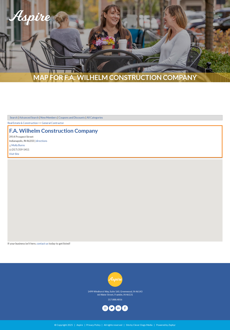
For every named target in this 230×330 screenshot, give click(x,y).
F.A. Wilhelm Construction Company (57, 130)
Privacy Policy (93, 325)
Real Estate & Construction (22, 122)
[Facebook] (125, 308)
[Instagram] (105, 308)
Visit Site (14, 153)
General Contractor (53, 122)
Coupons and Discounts (72, 117)
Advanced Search (29, 117)
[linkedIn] (118, 308)
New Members (49, 117)
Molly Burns (18, 145)
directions (41, 141)
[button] (115, 197)
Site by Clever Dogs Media (139, 325)
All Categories (95, 117)
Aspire (80, 325)
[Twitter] (112, 308)
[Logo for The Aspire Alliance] (29, 17)
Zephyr (172, 325)
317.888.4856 (115, 299)
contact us (42, 243)
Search (13, 117)
